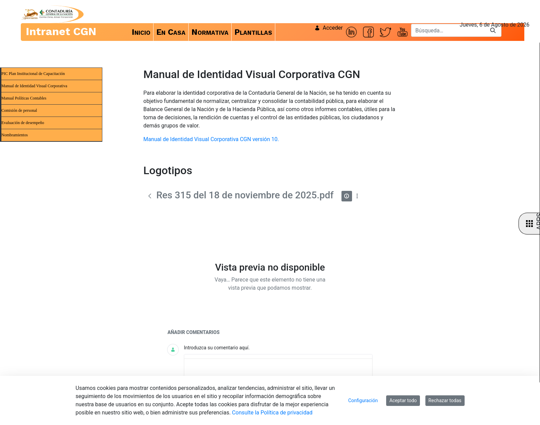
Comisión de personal (19, 110)
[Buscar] (448, 30)
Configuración (363, 400)
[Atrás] (149, 195)
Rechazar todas (445, 400)
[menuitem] (141, 32)
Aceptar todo (403, 400)
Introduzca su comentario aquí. (217, 347)
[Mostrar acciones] (357, 196)
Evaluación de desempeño (22, 122)
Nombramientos (14, 135)
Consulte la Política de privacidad (272, 412)
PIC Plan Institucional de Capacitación (33, 73)
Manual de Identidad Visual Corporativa (34, 86)
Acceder (329, 28)
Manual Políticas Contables (23, 98)
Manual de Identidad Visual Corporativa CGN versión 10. (211, 139)
